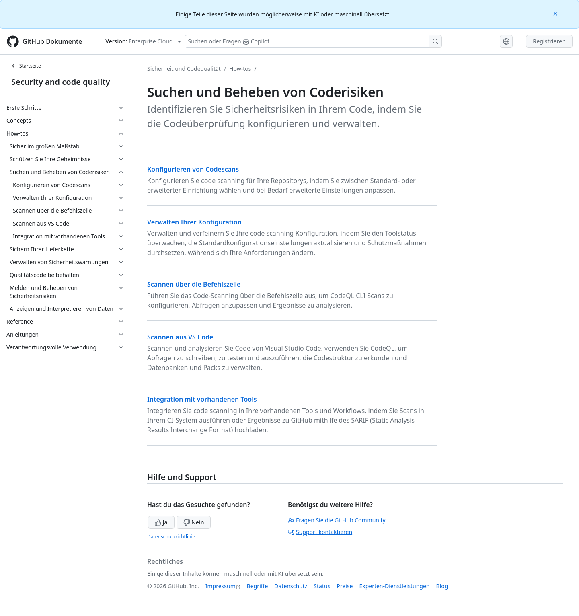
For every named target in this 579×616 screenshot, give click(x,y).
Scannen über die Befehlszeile (193, 284)
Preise (345, 586)
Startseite (26, 65)
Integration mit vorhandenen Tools (202, 399)
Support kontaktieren (320, 532)
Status (322, 586)
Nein (193, 522)
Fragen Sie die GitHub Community (337, 520)
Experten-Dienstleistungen (394, 586)
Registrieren (549, 41)
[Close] (556, 13)
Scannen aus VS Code (180, 337)
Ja (161, 522)
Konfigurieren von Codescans (193, 169)
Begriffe (257, 586)
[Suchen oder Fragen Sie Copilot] (313, 41)
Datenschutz (290, 586)
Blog (442, 586)
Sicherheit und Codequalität (184, 68)
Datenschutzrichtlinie (171, 536)
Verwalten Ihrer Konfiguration (194, 222)
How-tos (240, 68)
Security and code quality (60, 81)
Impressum (220, 586)
